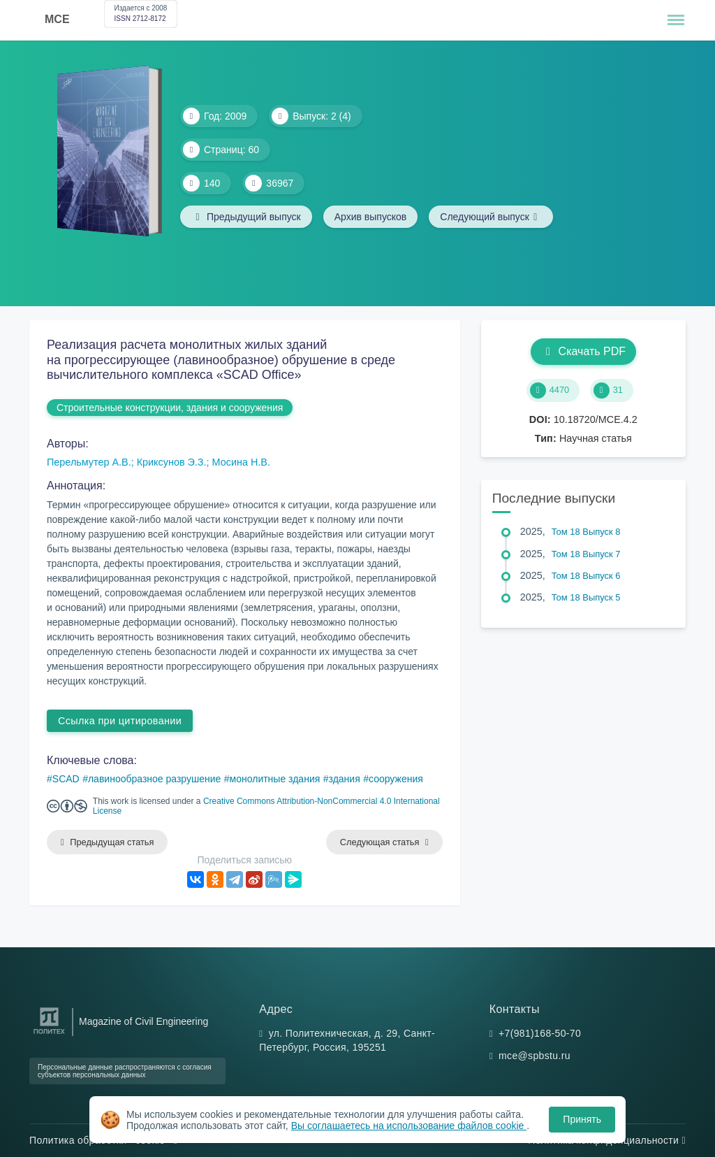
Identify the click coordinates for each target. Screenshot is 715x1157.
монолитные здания (275, 778)
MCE (57, 19)
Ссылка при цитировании (120, 720)
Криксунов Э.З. (172, 462)
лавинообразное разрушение (154, 778)
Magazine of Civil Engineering (143, 1021)
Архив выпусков (370, 216)
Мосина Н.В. (241, 462)
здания (344, 778)
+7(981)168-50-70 (540, 1033)
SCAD (66, 778)
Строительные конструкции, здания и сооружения (170, 407)
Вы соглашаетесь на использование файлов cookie (409, 1125)
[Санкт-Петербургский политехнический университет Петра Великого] (49, 1034)
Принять (582, 1119)
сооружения (396, 778)
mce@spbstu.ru (534, 1055)
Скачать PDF (583, 351)
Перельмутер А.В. (89, 462)
